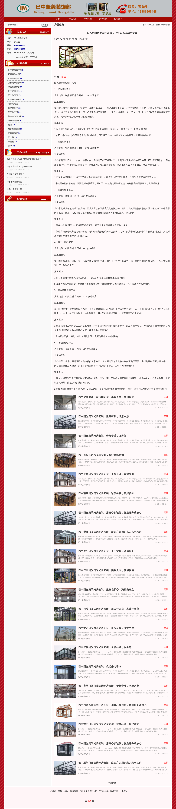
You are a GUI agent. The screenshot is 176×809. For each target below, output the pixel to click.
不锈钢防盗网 (14, 74)
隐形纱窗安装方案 (14, 189)
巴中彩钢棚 (13, 91)
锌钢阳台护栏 (14, 121)
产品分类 (88, 19)
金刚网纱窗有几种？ (15, 174)
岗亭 (10, 146)
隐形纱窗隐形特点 (14, 182)
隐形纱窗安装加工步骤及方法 (19, 166)
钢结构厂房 (13, 112)
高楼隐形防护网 (15, 83)
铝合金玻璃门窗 (15, 116)
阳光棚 (11, 137)
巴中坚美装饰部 (84, 408)
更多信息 (112, 783)
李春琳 (124, 791)
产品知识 (103, 19)
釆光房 (11, 142)
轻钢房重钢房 (14, 129)
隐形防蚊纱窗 (14, 87)
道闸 (10, 125)
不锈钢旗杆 (13, 133)
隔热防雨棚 (13, 104)
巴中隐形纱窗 (14, 78)
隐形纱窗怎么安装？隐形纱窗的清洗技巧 (24, 159)
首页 (58, 19)
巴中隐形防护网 (15, 70)
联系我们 (118, 19)
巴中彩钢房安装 (15, 99)
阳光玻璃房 (13, 95)
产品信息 (73, 19)
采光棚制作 (13, 108)
